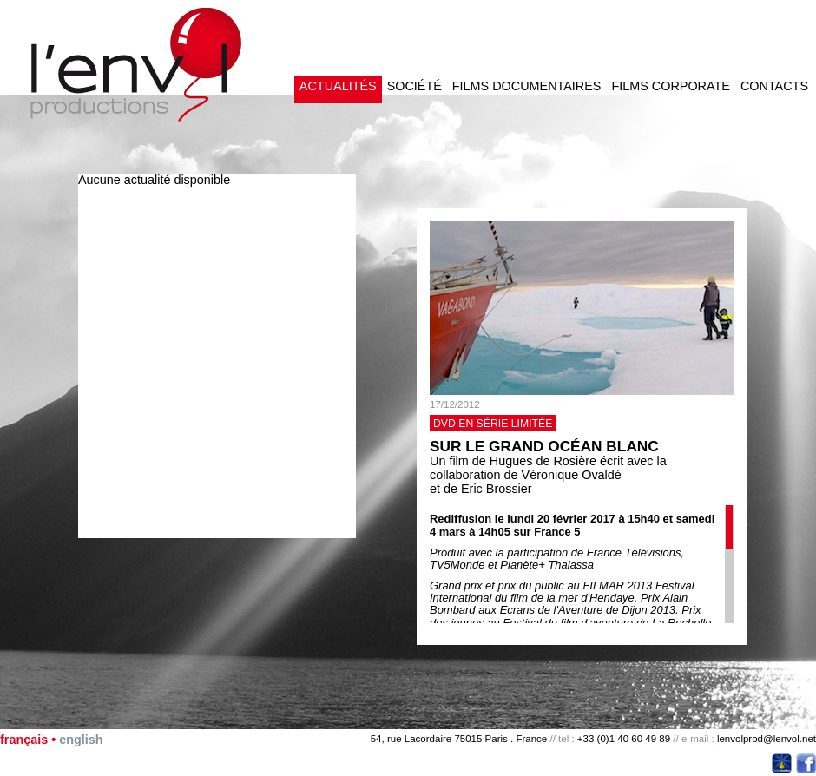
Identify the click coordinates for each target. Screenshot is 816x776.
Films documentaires (527, 86)
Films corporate (670, 86)
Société (414, 86)
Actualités (338, 86)
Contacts (774, 86)
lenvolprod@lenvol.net (766, 738)
